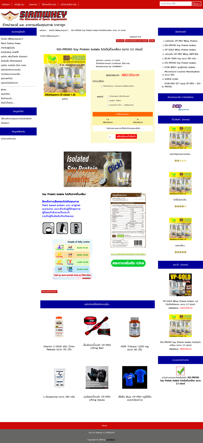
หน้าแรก (6, 4)
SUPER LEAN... (172, 79)
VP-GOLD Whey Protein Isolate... (181, 49)
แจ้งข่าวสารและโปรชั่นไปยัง (180, 376)
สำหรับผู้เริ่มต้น (8, 47)
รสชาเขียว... (180, 232)
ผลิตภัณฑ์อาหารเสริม (11, 69)
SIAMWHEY (110, 439)
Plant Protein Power (11, 43)
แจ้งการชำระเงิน (69, 4)
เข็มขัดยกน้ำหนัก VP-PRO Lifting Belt (97, 346)
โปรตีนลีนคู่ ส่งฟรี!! (9, 52)
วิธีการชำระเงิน (49, 4)
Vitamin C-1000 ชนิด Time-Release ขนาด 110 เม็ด (59, 348)
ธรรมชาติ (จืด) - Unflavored (121, 104)
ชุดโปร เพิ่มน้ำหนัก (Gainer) (14, 56)
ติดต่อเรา (5, 123)
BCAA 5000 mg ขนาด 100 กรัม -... (182, 58)
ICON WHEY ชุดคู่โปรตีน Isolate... (180, 67)
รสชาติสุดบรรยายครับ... (180, 141)
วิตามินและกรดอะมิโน (10, 74)
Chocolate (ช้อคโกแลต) (119, 96)
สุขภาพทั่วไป (6, 78)
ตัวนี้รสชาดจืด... (180, 186)
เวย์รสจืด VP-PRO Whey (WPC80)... (182, 54)
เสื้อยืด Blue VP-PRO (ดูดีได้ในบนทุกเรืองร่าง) (134, 398)
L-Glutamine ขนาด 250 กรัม (59, 396)
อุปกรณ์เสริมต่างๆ (9, 82)
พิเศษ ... (4, 89)
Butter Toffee (115, 100)
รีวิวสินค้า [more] (180, 119)
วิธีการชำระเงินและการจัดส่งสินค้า (16, 118)
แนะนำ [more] (180, 264)
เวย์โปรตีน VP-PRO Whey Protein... (181, 41)
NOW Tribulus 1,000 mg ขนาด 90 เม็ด (135, 348)
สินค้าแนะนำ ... (7, 98)
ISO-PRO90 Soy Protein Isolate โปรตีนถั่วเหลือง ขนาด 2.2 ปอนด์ (180, 330)
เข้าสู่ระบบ (19, 4)
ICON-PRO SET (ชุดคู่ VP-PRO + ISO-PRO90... (183, 85)
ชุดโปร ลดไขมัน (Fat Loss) (13, 65)
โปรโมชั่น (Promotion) (11, 60)
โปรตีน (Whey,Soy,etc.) (58, 30)
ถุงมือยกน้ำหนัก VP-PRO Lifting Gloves (97, 398)
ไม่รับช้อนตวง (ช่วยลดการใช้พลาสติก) (118, 85)
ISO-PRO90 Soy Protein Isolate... (181, 45)
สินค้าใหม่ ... (6, 94)
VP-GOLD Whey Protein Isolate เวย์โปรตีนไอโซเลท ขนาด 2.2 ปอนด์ (180, 290)
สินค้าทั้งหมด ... (8, 102)
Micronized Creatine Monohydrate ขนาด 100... (182, 73)
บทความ (33, 4)
